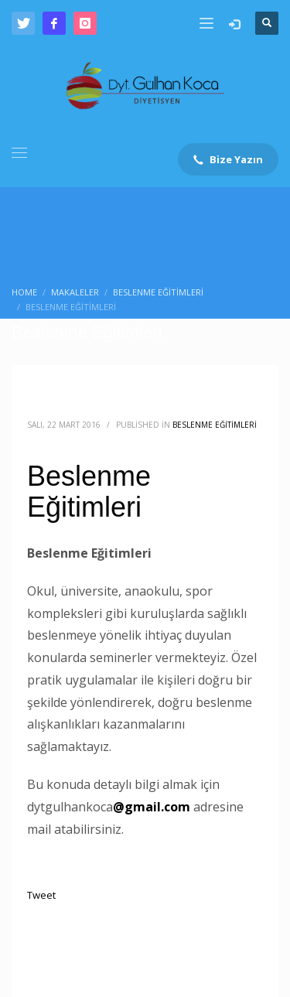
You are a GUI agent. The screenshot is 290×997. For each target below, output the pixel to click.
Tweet (41, 895)
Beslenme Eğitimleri (214, 424)
